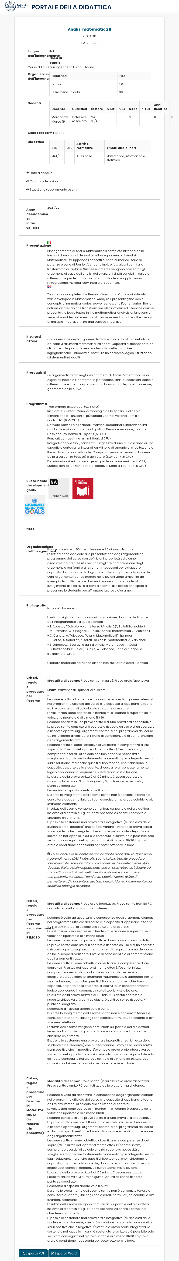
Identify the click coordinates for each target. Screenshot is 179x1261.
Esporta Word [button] (64, 1253)
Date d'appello (41, 173)
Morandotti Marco (60, 119)
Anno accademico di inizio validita (33, 218)
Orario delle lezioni (44, 181)
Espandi (57, 133)
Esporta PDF (33, 1253)
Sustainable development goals (33, 485)
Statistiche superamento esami (53, 189)
